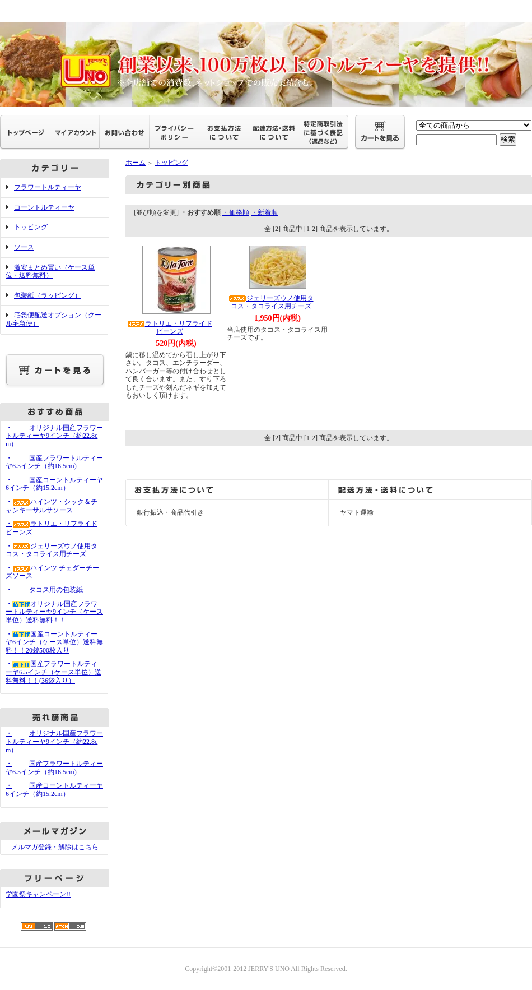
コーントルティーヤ (44, 207)
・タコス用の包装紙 (44, 590)
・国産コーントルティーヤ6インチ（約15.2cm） (54, 484)
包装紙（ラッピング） (47, 295)
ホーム (135, 162)
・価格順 (235, 212)
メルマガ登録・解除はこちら (55, 847)
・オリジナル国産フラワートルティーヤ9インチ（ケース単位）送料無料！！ (54, 612)
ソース (24, 247)
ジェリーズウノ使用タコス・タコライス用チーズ (271, 302)
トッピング (31, 227)
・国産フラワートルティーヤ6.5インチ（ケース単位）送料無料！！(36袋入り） (53, 672)
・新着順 (264, 212)
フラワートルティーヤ (47, 187)
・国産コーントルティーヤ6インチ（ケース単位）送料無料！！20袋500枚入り (54, 642)
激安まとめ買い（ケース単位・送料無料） (50, 271)
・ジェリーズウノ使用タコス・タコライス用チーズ (51, 550)
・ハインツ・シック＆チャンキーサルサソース (51, 506)
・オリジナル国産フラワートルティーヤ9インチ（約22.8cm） (54, 436)
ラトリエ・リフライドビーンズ (169, 328)
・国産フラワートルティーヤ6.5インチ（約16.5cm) (54, 462)
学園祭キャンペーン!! (38, 894)
